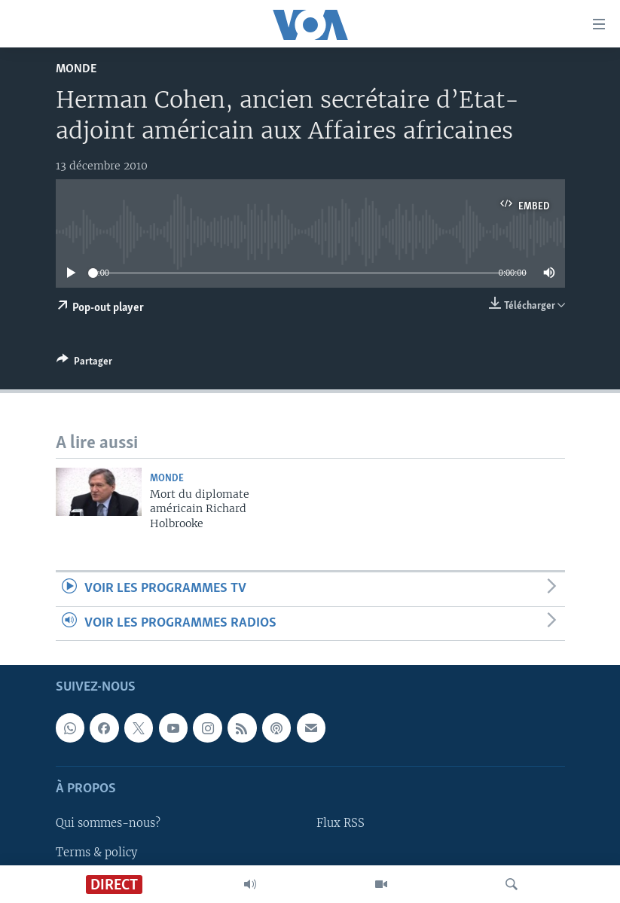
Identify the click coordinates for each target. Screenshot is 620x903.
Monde (76, 69)
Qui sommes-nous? (108, 823)
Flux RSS (340, 823)
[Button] (84, 363)
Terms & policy (96, 852)
